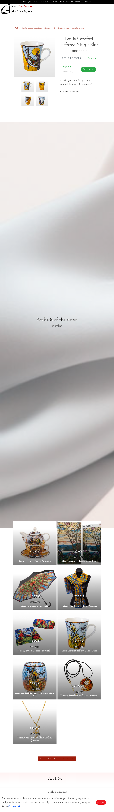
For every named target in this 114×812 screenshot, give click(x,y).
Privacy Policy (15, 806)
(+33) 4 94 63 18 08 (38, 2)
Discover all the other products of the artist (57, 759)
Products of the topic (69, 28)
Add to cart (88, 69)
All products (32, 28)
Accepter (101, 802)
